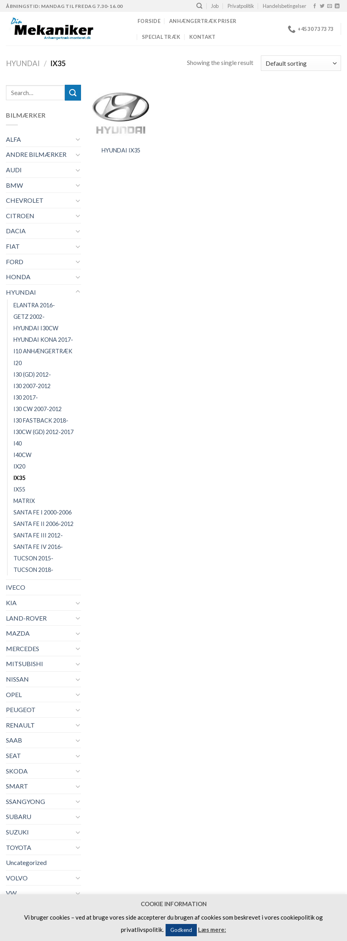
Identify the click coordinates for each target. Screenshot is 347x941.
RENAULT (20, 725)
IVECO (15, 587)
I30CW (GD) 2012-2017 (43, 432)
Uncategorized (26, 862)
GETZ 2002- (29, 316)
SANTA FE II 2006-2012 (43, 523)
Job (215, 6)
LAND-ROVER (26, 618)
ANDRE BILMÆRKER (36, 154)
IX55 (19, 489)
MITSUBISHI (24, 663)
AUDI (14, 169)
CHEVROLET (24, 200)
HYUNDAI (23, 63)
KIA (11, 602)
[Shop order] (301, 63)
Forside (149, 21)
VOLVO (17, 878)
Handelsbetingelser (284, 6)
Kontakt (202, 37)
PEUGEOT (21, 709)
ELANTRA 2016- (34, 305)
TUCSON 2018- (33, 569)
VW (11, 893)
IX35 (19, 477)
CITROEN (20, 215)
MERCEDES (22, 648)
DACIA (16, 230)
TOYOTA (18, 847)
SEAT (13, 755)
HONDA (18, 276)
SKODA (17, 771)
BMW (14, 185)
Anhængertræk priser (202, 21)
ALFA (13, 139)
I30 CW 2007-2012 (37, 409)
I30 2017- (25, 397)
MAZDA (18, 633)
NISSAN (17, 679)
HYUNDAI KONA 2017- (43, 339)
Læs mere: (212, 929)
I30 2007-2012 (32, 386)
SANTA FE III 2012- (38, 535)
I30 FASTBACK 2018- (40, 420)
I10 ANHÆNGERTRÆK (42, 351)
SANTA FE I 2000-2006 (42, 512)
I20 (17, 363)
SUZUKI (17, 832)
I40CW (22, 454)
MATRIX (24, 500)
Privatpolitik (241, 6)
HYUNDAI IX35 (121, 150)
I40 (17, 443)
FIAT (13, 246)
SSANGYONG (25, 801)
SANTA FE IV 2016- (38, 546)
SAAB (14, 740)
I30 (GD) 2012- (32, 374)
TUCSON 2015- (33, 558)
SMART (17, 786)
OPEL (14, 694)
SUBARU (18, 816)
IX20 (19, 466)
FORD (14, 261)
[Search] (199, 5)
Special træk (161, 37)
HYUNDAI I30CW (35, 328)
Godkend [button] (181, 930)
